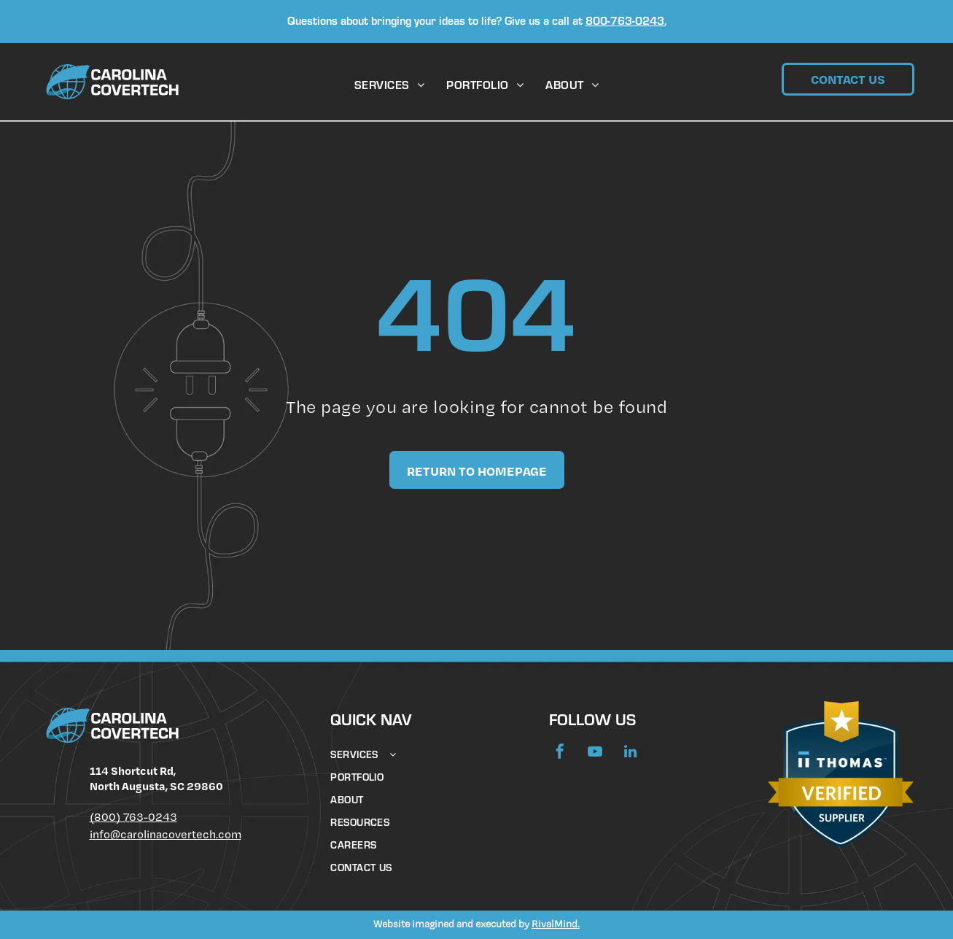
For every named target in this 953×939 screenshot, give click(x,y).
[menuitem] (389, 87)
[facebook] (560, 753)
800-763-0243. (626, 22)
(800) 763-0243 (133, 816)
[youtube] (595, 753)
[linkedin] (630, 753)
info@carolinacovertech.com (165, 834)
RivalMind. (556, 923)
